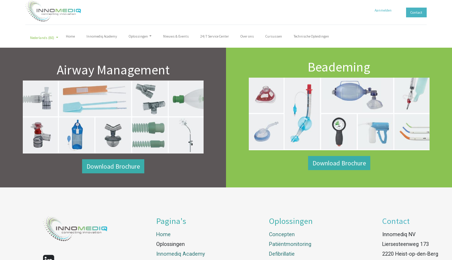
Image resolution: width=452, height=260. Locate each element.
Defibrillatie (282, 254)
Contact (416, 12)
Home (163, 234)
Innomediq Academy (180, 254)
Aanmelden (383, 10)
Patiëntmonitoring (290, 244)
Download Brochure (113, 166)
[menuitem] (70, 38)
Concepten (282, 234)
